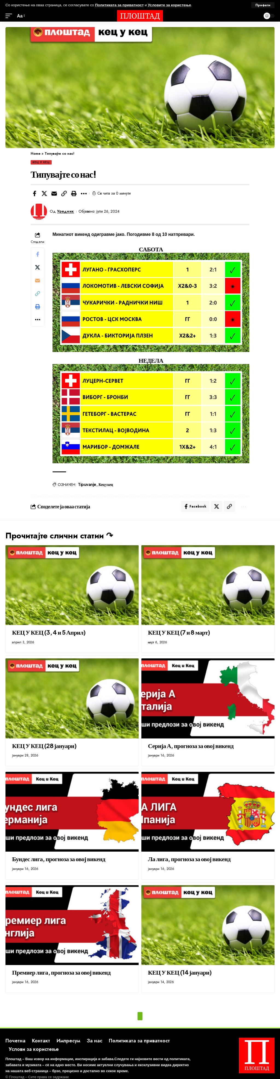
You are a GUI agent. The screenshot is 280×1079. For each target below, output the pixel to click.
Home (35, 153)
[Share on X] (44, 193)
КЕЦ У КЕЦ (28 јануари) (44, 745)
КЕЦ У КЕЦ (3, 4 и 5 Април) (48, 632)
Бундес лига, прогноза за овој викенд (58, 859)
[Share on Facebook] (34, 193)
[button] (64, 193)
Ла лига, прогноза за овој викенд (189, 859)
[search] (255, 16)
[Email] (54, 193)
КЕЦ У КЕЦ (41, 162)
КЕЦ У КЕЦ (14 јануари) (179, 972)
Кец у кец (105, 484)
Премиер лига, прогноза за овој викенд (61, 972)
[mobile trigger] (10, 16)
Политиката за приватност (119, 5)
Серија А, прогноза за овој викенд (191, 745)
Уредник (65, 211)
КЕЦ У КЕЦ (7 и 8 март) (179, 632)
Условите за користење (169, 5)
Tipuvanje (87, 484)
